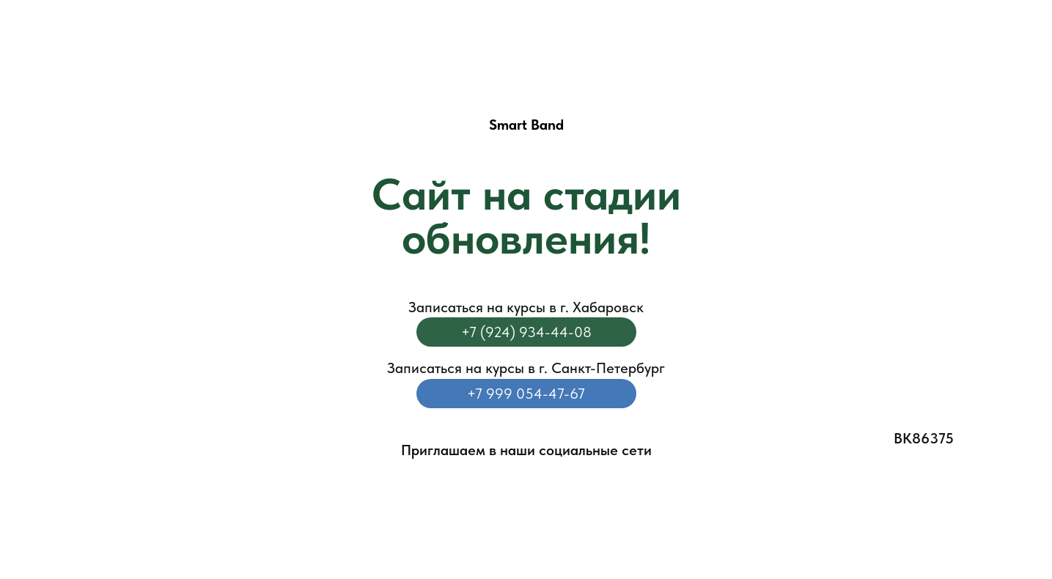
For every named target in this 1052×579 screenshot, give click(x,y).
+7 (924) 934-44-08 (526, 332)
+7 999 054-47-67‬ (526, 393)
